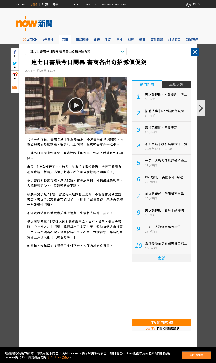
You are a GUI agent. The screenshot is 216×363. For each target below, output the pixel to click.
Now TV (91, 4)
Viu (65, 4)
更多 (161, 258)
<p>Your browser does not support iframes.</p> (161, 290)
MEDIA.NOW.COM (114, 4)
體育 (55, 4)
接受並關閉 (196, 355)
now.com (20, 4)
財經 (45, 4)
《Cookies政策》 (57, 357)
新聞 (34, 4)
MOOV (77, 4)
